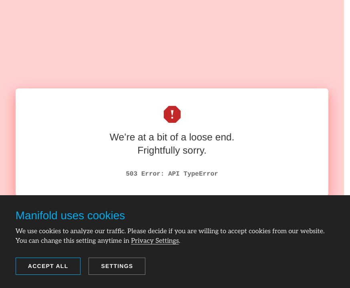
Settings (117, 266)
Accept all (48, 266)
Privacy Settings (155, 241)
